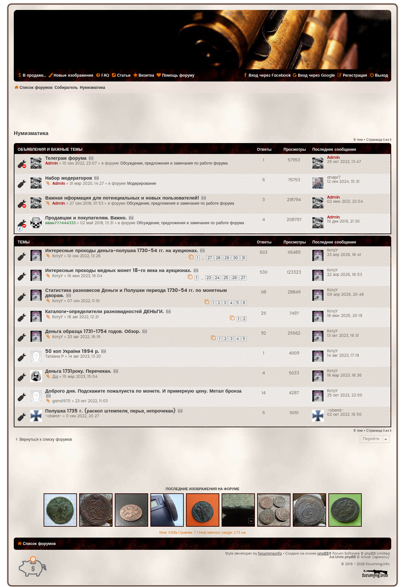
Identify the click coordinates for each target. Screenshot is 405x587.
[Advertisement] (202, 111)
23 (209, 278)
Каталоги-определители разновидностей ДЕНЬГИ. (104, 311)
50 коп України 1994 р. (72, 351)
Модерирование (141, 183)
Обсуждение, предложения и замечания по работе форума (174, 163)
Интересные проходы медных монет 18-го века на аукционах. (118, 270)
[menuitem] (102, 75)
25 (226, 278)
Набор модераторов (68, 178)
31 (243, 258)
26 (234, 278)
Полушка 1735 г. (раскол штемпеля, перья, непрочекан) (110, 411)
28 (218, 258)
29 (226, 258)
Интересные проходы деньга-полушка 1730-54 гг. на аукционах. (121, 250)
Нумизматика (31, 133)
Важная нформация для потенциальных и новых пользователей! (122, 198)
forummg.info (270, 553)
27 (209, 258)
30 (235, 258)
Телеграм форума (66, 158)
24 (217, 278)
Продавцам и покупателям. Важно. (86, 218)
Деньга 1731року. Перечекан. (78, 371)
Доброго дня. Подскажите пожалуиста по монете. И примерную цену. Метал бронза (143, 391)
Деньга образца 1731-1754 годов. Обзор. (92, 331)
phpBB (323, 553)
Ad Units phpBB (342, 557)
